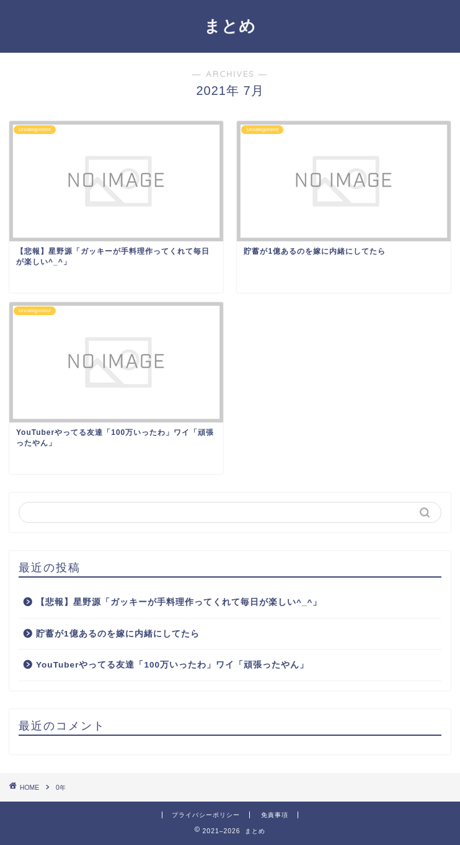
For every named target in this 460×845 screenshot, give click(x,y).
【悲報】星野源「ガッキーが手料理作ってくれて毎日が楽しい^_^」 (179, 602)
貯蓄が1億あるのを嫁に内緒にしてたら (118, 633)
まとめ (230, 25)
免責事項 (274, 814)
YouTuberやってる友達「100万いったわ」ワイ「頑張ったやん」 (172, 664)
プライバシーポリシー (206, 814)
